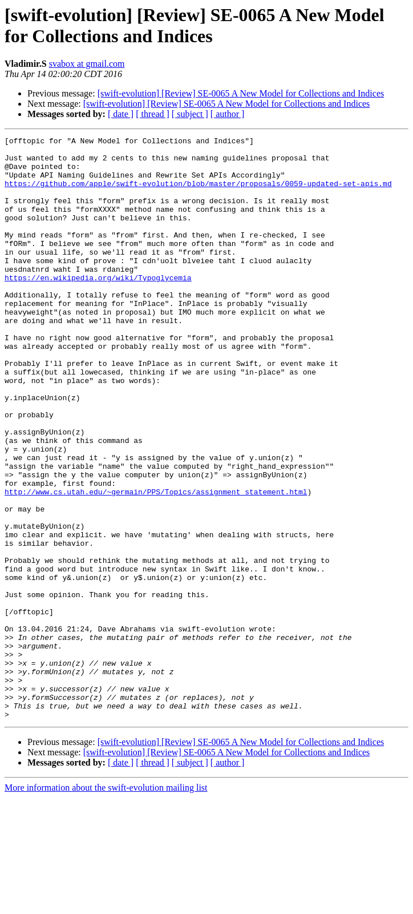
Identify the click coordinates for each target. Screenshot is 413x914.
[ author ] (227, 114)
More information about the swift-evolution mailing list (106, 904)
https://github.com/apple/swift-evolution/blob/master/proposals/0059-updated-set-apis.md (198, 193)
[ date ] (120, 114)
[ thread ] (152, 114)
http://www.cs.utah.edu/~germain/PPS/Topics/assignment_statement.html (156, 563)
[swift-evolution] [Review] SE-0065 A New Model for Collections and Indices (241, 93)
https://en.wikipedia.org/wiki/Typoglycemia (98, 306)
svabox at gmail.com (87, 64)
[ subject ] (190, 114)
